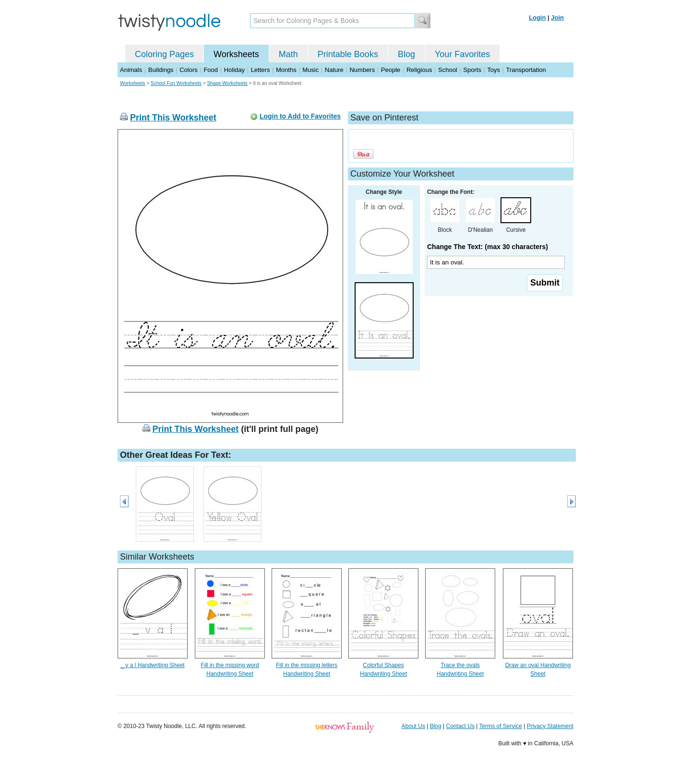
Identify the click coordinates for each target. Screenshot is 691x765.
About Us (413, 726)
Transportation (526, 69)
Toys (493, 69)
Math (288, 54)
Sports (472, 69)
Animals (131, 69)
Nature (334, 69)
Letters (260, 69)
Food (210, 69)
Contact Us (460, 726)
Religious (419, 69)
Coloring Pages (164, 54)
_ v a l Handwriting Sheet (152, 665)
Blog (406, 54)
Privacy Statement (550, 726)
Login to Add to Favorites (300, 116)
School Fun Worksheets (176, 83)
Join (557, 17)
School (447, 69)
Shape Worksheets (227, 83)
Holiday (234, 69)
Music (310, 69)
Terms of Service (500, 726)
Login (537, 17)
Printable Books (348, 54)
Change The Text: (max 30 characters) (487, 247)
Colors (188, 69)
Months (286, 69)
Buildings (161, 69)
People (390, 69)
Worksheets (236, 54)
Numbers (362, 69)
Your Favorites (462, 54)
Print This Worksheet (173, 117)
